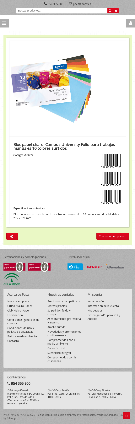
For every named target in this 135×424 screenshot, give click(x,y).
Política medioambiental (22, 336)
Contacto (13, 341)
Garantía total (56, 348)
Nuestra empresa (18, 301)
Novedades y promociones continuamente (64, 333)
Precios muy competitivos (63, 301)
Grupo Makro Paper (19, 306)
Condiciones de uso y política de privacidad (20, 329)
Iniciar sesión (96, 301)
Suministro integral (59, 353)
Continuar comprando (112, 236)
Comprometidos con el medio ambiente (61, 341)
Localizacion (15, 315)
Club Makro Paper (18, 310)
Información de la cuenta (103, 306)
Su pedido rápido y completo (59, 312)
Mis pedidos (95, 310)
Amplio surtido (56, 327)
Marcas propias (57, 306)
